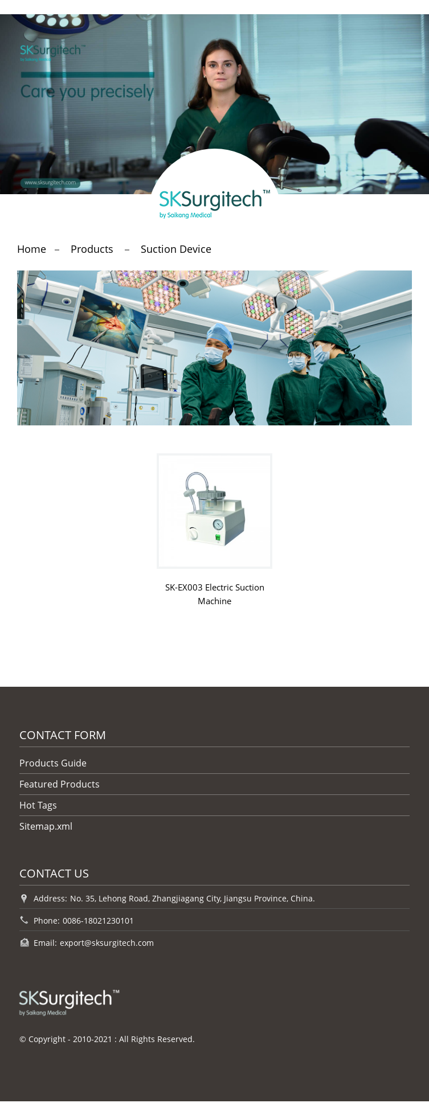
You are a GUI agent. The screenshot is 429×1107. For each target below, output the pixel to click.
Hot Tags (38, 805)
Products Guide (53, 763)
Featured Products (59, 784)
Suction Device (176, 249)
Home (31, 249)
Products (92, 249)
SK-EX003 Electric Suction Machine (214, 593)
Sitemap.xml (45, 826)
